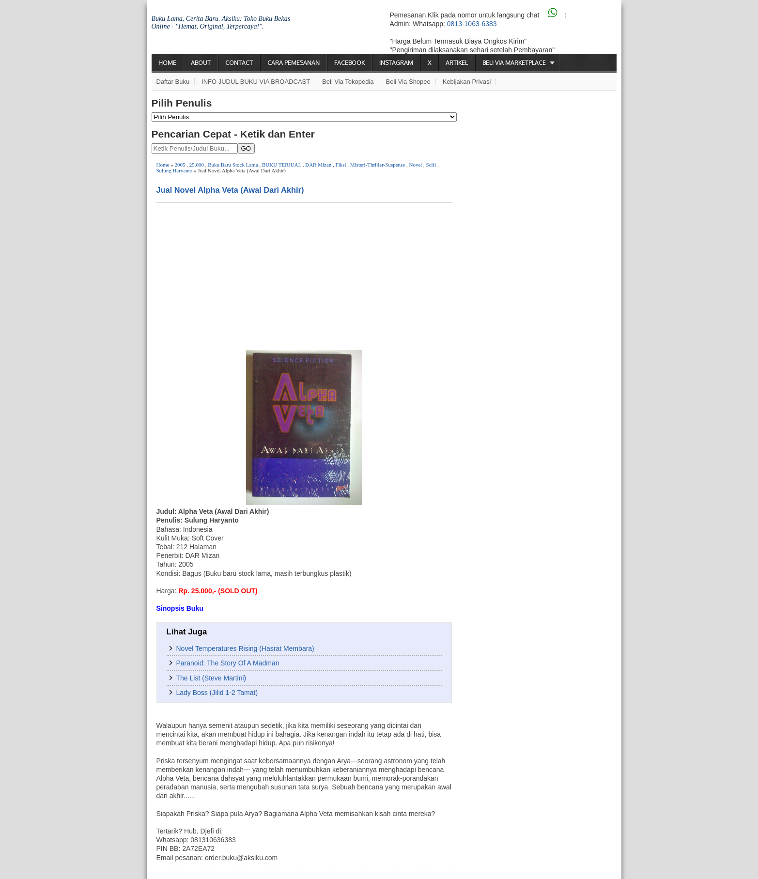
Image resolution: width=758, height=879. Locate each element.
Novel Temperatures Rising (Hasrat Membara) (245, 648)
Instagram (396, 62)
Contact (239, 62)
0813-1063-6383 (472, 24)
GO (246, 148)
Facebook (349, 62)
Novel (415, 165)
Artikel (457, 62)
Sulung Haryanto (174, 170)
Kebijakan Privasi (467, 81)
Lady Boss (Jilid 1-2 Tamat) (217, 692)
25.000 (196, 165)
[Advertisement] (304, 275)
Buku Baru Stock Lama (233, 165)
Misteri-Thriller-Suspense (377, 165)
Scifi (431, 165)
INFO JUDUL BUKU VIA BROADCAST (255, 81)
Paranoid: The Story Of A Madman (227, 663)
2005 (179, 165)
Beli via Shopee (408, 81)
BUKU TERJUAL (281, 165)
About (201, 62)
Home (167, 62)
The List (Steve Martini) (211, 678)
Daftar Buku (173, 81)
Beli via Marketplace (514, 62)
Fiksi (341, 165)
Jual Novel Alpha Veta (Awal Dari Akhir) (230, 189)
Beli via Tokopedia (348, 81)
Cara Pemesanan (293, 62)
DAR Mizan (318, 165)
